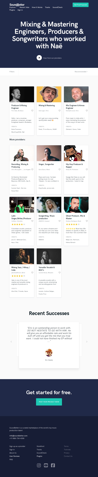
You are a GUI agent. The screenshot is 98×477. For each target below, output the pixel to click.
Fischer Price (42, 294)
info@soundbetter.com (18, 436)
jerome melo (50, 188)
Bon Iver (23, 188)
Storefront (40, 446)
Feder (79, 129)
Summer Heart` (15, 188)
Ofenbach (69, 129)
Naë (23, 132)
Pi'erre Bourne (47, 129)
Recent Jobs (24, 7)
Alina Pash (14, 291)
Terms (66, 446)
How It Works (37, 7)
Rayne (26, 291)
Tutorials (67, 450)
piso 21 (13, 240)
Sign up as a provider (17, 446)
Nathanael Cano (21, 240)
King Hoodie (42, 188)
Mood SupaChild (16, 132)
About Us (12, 453)
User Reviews (14, 456)
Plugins (12, 10)
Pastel (40, 129)
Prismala (20, 291)
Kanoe (74, 129)
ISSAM (54, 129)
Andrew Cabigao (49, 291)
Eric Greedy (49, 360)
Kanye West (14, 191)
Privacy (66, 453)
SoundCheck (57, 7)
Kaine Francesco (16, 129)
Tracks (47, 7)
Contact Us (68, 456)
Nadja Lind (69, 240)
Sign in (20, 10)
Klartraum (76, 240)
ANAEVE (41, 240)
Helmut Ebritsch (70, 242)
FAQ (11, 460)
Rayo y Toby (14, 242)
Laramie (41, 291)
